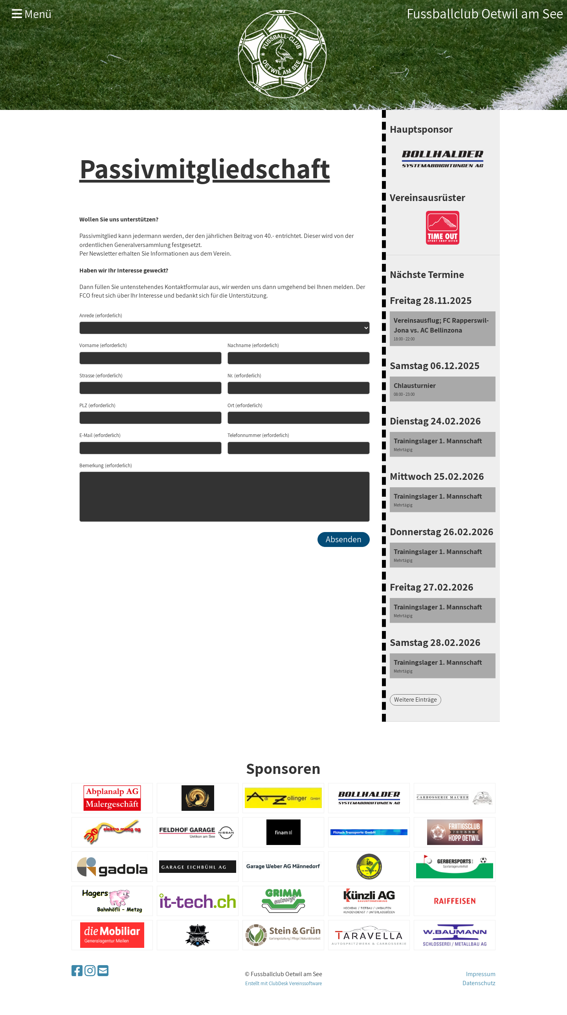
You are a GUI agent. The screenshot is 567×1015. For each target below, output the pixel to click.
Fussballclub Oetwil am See (485, 13)
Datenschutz (478, 983)
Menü (31, 14)
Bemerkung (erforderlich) (105, 465)
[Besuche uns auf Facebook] (77, 970)
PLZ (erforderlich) (97, 405)
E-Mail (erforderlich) (100, 435)
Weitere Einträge (415, 699)
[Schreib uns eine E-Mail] (102, 970)
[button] (443, 329)
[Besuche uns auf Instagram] (89, 970)
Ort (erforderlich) (245, 405)
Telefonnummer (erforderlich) (258, 435)
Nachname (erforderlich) (253, 345)
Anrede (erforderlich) (100, 315)
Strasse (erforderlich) (101, 375)
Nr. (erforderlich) (244, 375)
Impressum (480, 974)
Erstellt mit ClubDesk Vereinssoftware (283, 983)
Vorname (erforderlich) (103, 345)
